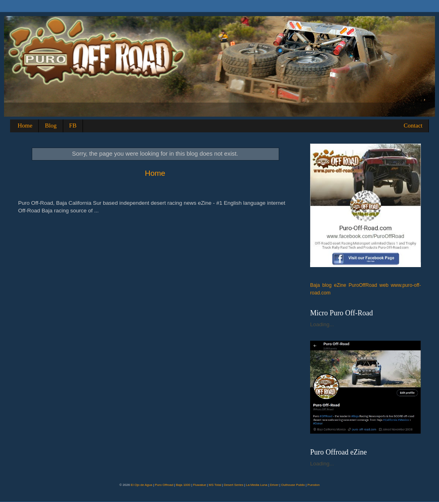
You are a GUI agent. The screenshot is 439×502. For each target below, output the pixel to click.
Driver (274, 485)
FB (73, 125)
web (383, 285)
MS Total (215, 485)
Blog (50, 125)
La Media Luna (256, 485)
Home (25, 125)
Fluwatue (199, 485)
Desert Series (233, 485)
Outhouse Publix (293, 485)
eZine (340, 285)
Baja (315, 285)
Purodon (313, 485)
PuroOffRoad (363, 285)
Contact (413, 125)
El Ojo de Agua (141, 485)
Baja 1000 (183, 485)
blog (326, 285)
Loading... (322, 324)
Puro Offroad (164, 485)
